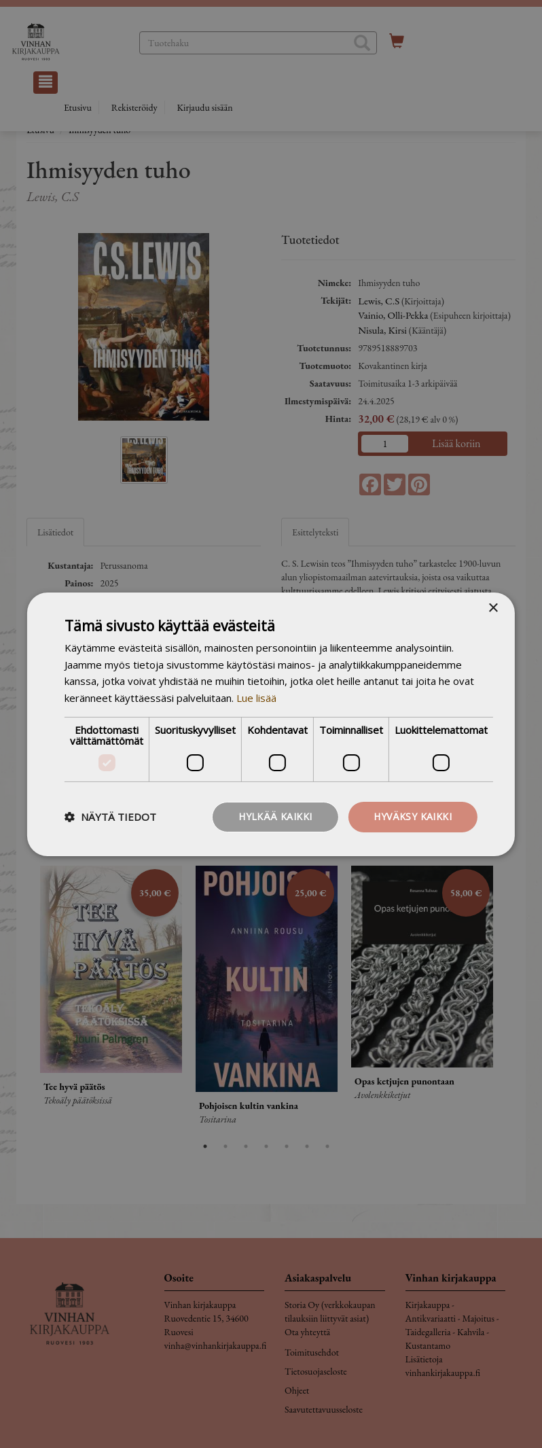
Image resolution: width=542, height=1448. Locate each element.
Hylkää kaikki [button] (275, 816)
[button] (110, 817)
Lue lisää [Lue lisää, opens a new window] (256, 698)
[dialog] (271, 724)
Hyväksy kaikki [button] (413, 816)
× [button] (493, 608)
